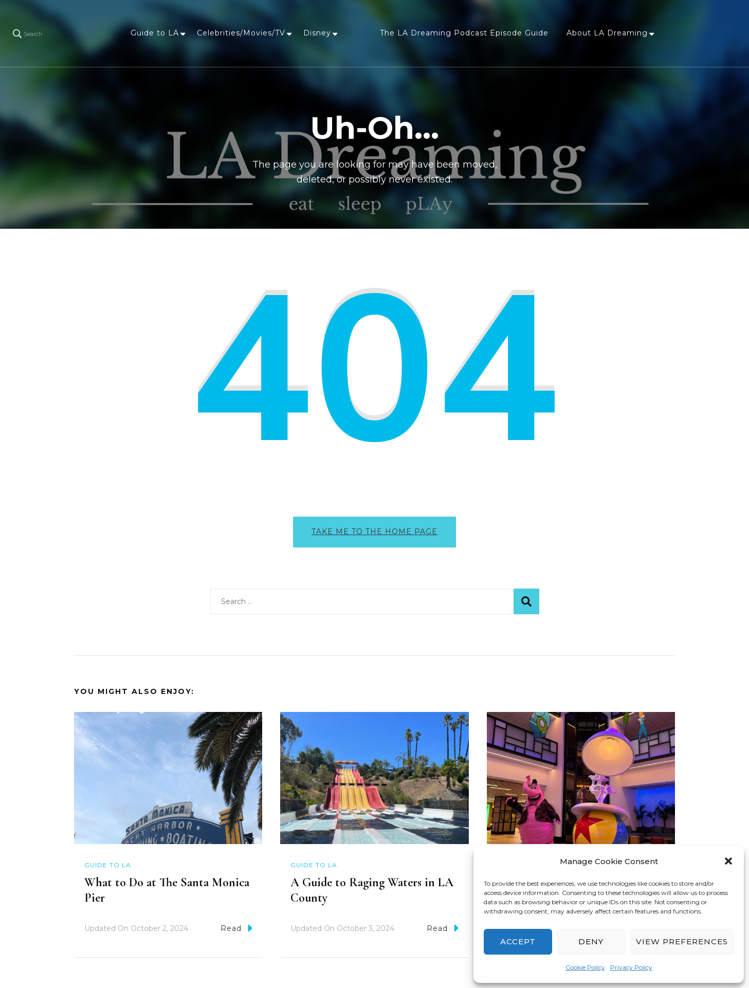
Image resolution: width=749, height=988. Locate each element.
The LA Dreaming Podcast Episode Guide (464, 33)
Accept (518, 941)
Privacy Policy (631, 967)
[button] (728, 861)
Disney (317, 33)
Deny (591, 941)
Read (236, 928)
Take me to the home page (374, 531)
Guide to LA (155, 33)
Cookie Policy (585, 967)
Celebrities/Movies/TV (241, 33)
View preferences (682, 941)
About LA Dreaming (607, 33)
